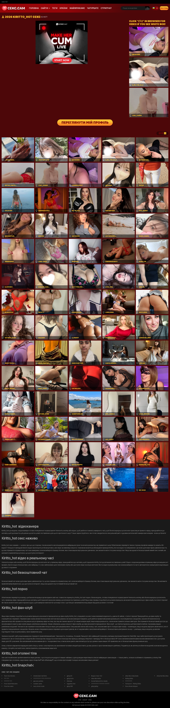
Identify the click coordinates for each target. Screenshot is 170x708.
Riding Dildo (129, 678)
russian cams (37, 684)
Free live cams (8, 686)
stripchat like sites (162, 676)
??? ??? (6, 678)
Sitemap (69, 681)
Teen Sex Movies (9, 676)
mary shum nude (38, 686)
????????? (128, 681)
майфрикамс (77, 8)
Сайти (44, 8)
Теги (54, 8)
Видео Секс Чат (96, 676)
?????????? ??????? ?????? (100, 684)
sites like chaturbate (131, 676)
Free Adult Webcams (10, 684)
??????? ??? (8, 681)
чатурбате (93, 8)
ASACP (84, 700)
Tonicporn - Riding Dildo (133, 684)
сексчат (5, 2)
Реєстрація (164, 8)
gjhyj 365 (70, 686)
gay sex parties (38, 681)
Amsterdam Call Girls (40, 676)
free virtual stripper (131, 686)
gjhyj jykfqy (94, 686)
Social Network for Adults (99, 681)
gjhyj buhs (70, 678)
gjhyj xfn (69, 676)
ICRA (90, 700)
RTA (79, 700)
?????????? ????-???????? (42, 678)
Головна (34, 8)
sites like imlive (96, 678)
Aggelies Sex (71, 684)
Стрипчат (106, 8)
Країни (63, 8)
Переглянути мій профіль (85, 122)
